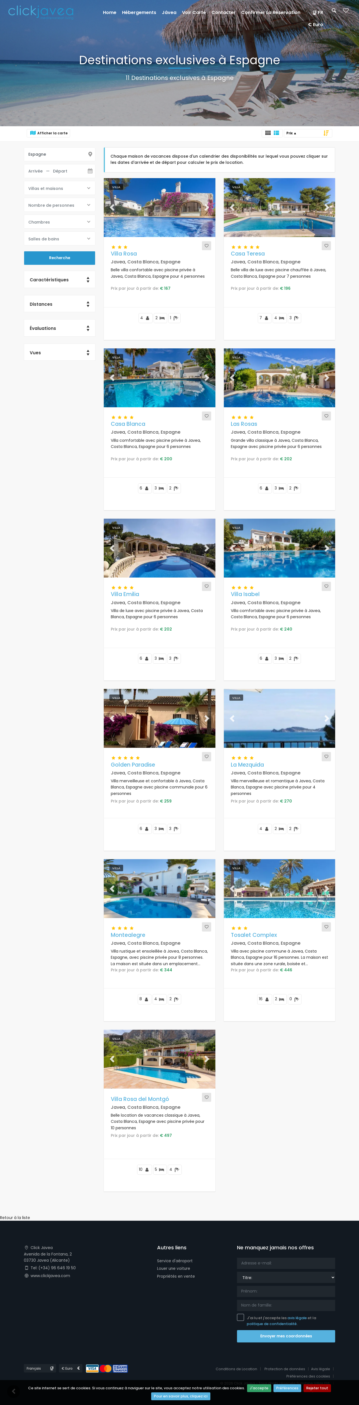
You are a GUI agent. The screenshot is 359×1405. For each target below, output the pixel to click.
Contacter (223, 12)
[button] (112, 207)
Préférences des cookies (307, 1376)
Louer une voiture (174, 1268)
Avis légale (320, 1369)
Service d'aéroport (175, 1261)
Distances (41, 305)
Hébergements (139, 12)
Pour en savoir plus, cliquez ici (181, 1396)
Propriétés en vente (176, 1276)
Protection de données (283, 1369)
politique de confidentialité (272, 1323)
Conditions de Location (234, 1369)
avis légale (297, 1318)
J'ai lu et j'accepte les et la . (277, 1320)
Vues (35, 354)
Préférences (288, 1389)
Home (109, 12)
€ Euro (315, 24)
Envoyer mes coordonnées (286, 1336)
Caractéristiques (49, 280)
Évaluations (43, 329)
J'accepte (259, 1389)
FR (317, 12)
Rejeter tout (317, 1389)
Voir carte (194, 12)
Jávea (169, 12)
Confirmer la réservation (270, 12)
